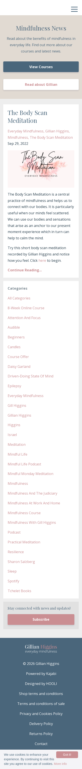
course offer (18, 356)
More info (60, 764)
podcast (14, 532)
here (42, 260)
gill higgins (17, 405)
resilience (16, 551)
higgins (14, 425)
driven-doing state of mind (30, 376)
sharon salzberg (21, 561)
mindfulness (18, 137)
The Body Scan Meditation (27, 116)
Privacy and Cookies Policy (41, 713)
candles (14, 347)
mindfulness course (24, 512)
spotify (13, 581)
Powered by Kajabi (41, 673)
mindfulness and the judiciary (32, 493)
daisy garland (19, 366)
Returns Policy (41, 733)
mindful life (17, 454)
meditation (17, 444)
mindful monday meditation (30, 473)
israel (12, 434)
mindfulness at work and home (34, 503)
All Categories (19, 298)
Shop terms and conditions (41, 693)
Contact (41, 743)
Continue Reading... (25, 270)
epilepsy (14, 386)
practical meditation (24, 542)
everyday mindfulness (26, 131)
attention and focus (24, 317)
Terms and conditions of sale (41, 703)
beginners (16, 337)
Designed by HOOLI (41, 683)
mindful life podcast (24, 464)
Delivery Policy (41, 723)
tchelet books (19, 590)
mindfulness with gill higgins (32, 522)
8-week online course (26, 308)
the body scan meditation (51, 137)
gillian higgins (57, 131)
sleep (12, 571)
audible (14, 327)
